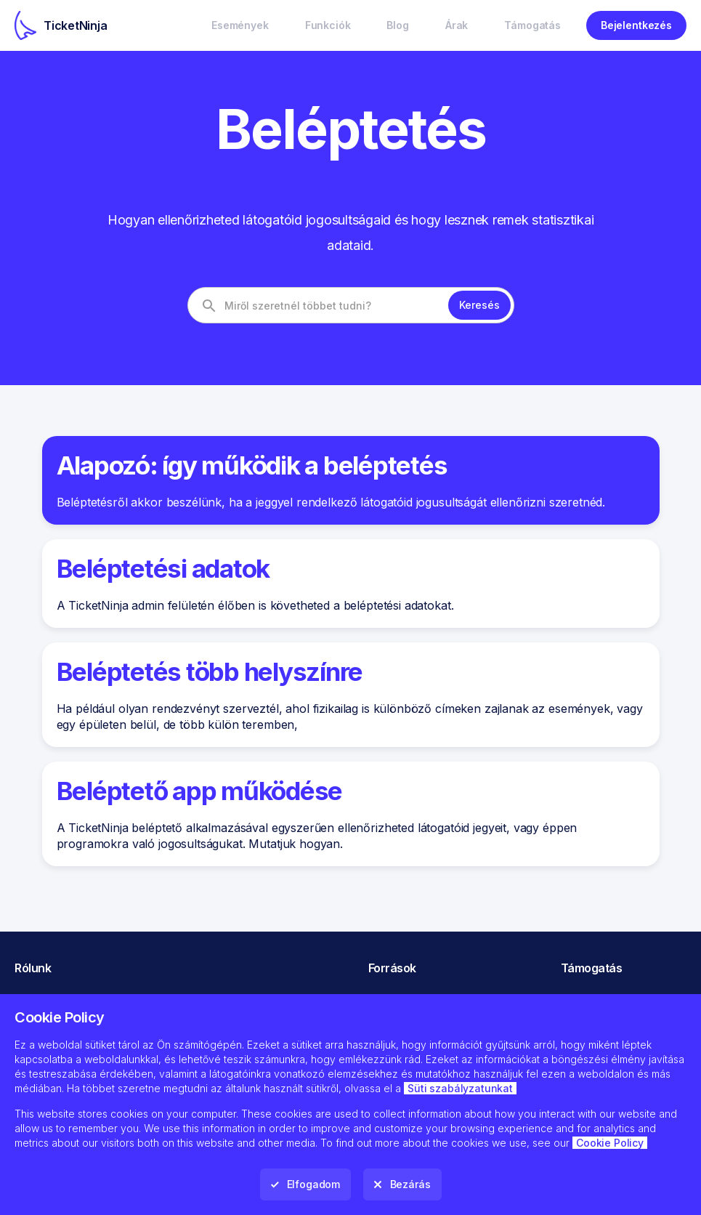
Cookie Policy (610, 1143)
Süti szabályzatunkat (460, 1088)
